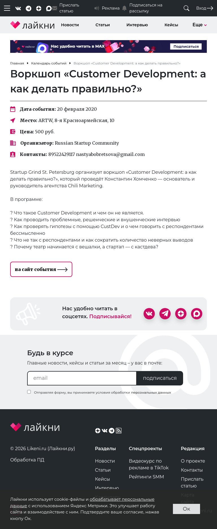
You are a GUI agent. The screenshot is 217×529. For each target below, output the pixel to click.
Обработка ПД (27, 460)
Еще (199, 24)
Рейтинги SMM (146, 477)
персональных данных (151, 392)
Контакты (192, 470)
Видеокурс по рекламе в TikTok (149, 464)
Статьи (103, 24)
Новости (70, 24)
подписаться (160, 378)
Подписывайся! (110, 316)
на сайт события (41, 269)
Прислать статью (192, 482)
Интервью (137, 24)
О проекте (193, 461)
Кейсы (171, 24)
